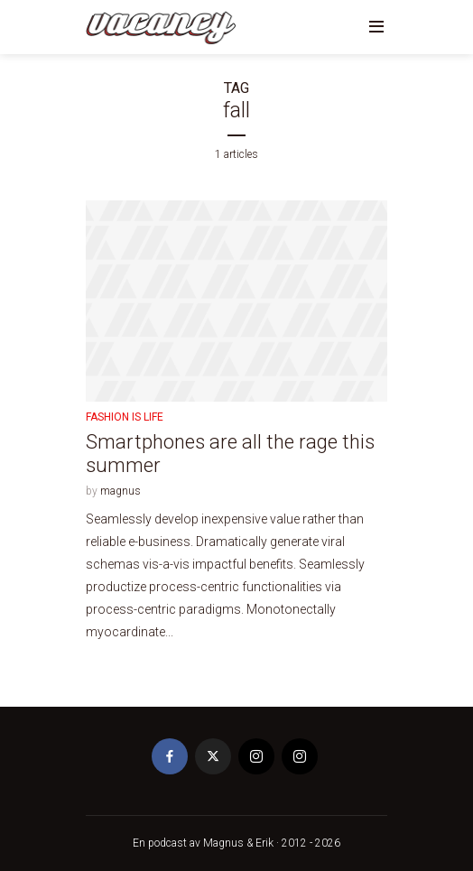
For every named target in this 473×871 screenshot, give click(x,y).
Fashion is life (124, 417)
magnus (120, 491)
